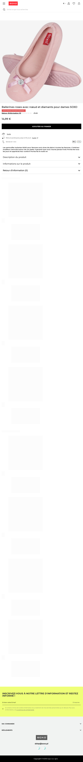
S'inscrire (76, 702)
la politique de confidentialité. (25, 710)
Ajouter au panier (41, 126)
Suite (9, 134)
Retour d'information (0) (11, 113)
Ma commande (8, 724)
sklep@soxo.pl (41, 743)
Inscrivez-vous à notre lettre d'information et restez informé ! (40, 694)
